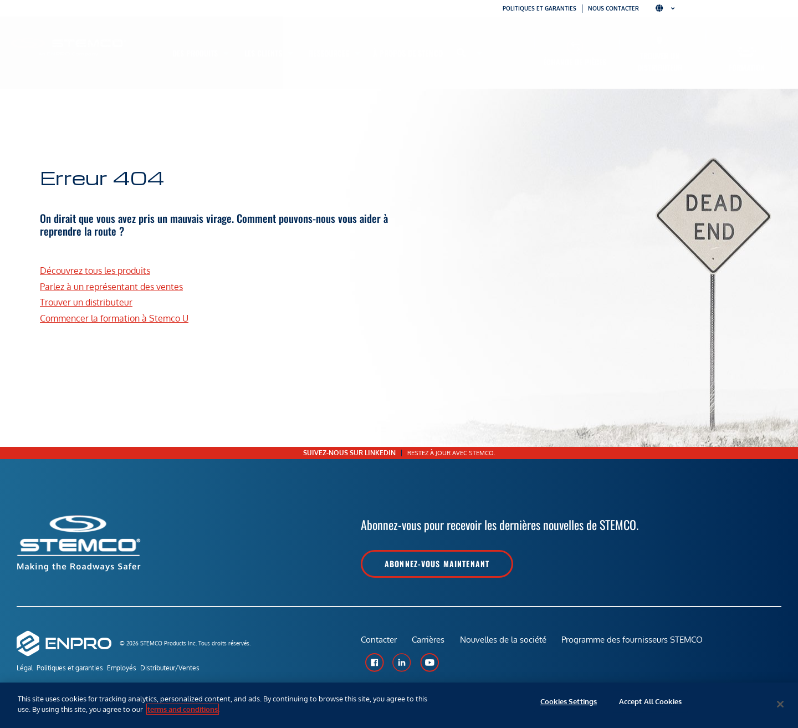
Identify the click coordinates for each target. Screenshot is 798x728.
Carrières (429, 643)
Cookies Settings (568, 704)
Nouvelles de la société (506, 643)
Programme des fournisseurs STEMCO (636, 643)
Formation (747, 67)
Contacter (379, 643)
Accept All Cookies (650, 704)
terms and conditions (182, 709)
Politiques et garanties (539, 8)
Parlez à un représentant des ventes (111, 286)
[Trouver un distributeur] (659, 40)
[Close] (780, 704)
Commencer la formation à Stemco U (114, 318)
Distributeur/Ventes (191, 669)
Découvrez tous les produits (95, 270)
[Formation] (746, 52)
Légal (25, 669)
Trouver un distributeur (659, 61)
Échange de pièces (574, 62)
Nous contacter (613, 8)
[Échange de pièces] (575, 46)
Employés (136, 669)
